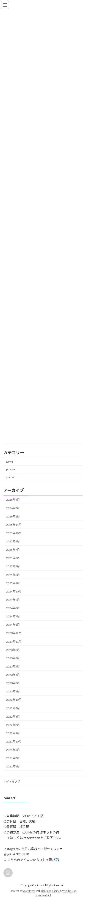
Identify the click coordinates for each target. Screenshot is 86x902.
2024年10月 (13, 591)
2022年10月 (13, 699)
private (10, 469)
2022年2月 (13, 724)
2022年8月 (13, 708)
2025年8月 (13, 541)
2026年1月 (13, 516)
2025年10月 (13, 533)
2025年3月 (13, 574)
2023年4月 (13, 674)
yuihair (10, 477)
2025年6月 (13, 558)
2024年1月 (13, 624)
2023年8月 (13, 649)
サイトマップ (11, 781)
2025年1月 (13, 583)
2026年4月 (13, 499)
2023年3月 (13, 683)
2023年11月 (13, 641)
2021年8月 (13, 750)
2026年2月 (13, 508)
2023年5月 (13, 666)
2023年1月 (13, 691)
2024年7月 (13, 616)
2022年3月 (13, 716)
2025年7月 (13, 549)
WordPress (29, 891)
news (9, 461)
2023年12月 (13, 633)
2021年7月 (13, 758)
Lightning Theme (50, 891)
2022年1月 (13, 733)
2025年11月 (13, 524)
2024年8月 (13, 608)
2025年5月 (13, 566)
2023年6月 (13, 658)
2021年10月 (13, 741)
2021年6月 (13, 766)
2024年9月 (13, 599)
